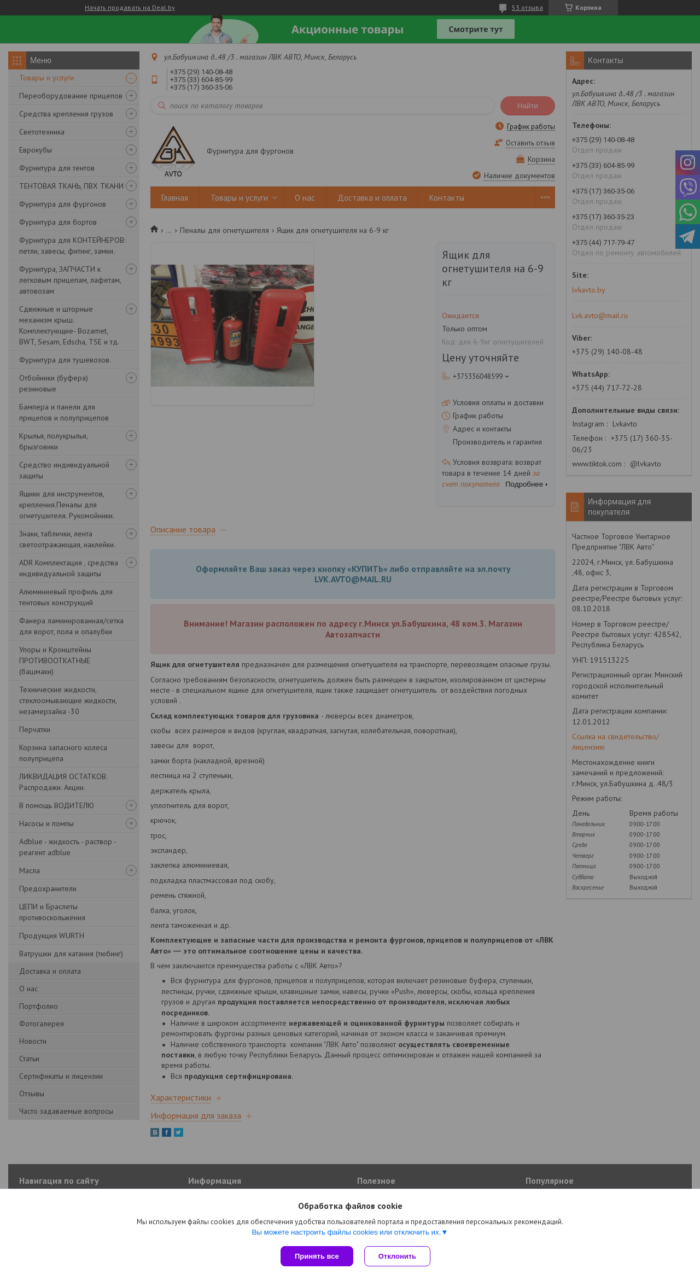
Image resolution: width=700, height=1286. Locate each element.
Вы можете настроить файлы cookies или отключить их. (346, 1232)
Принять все (317, 1256)
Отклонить (397, 1256)
